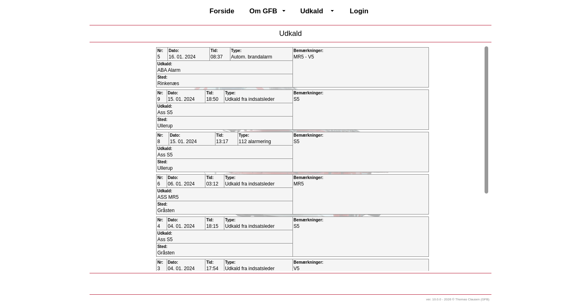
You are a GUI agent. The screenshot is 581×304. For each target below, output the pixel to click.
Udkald (311, 11)
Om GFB (263, 11)
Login (359, 11)
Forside (221, 11)
